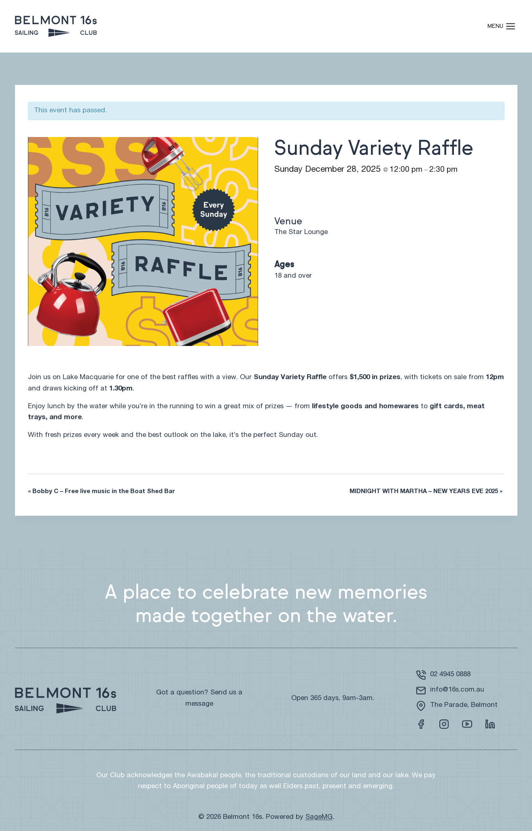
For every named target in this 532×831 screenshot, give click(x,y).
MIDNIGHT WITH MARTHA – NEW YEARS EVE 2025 (426, 492)
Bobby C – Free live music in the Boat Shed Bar (101, 492)
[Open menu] (505, 26)
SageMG (319, 817)
